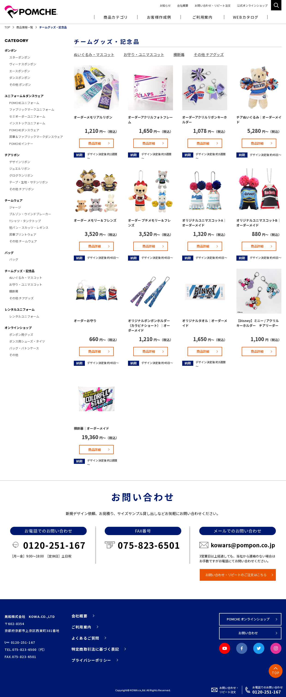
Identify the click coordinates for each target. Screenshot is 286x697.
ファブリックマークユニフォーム (31, 109)
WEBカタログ (246, 17)
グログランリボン (21, 175)
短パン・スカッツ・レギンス (28, 227)
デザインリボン (19, 162)
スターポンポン (19, 57)
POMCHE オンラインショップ (248, 619)
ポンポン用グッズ (21, 334)
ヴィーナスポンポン (22, 64)
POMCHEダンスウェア (24, 130)
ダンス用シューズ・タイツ (27, 341)
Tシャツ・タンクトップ (25, 221)
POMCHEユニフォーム (24, 103)
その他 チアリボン (21, 189)
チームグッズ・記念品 (20, 271)
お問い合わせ (248, 633)
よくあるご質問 (85, 638)
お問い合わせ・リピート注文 (213, 5)
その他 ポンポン (20, 84)
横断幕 (13, 291)
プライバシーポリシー (91, 660)
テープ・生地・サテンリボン (28, 182)
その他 (13, 355)
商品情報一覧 (24, 27)
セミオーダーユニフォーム (27, 116)
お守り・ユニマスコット (25, 284)
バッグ (9, 252)
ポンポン (11, 50)
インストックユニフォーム (27, 123)
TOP (7, 27)
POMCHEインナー (21, 143)
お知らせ (165, 5)
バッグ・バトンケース (24, 348)
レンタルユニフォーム (20, 309)
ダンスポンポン (19, 77)
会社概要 (182, 5)
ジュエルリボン (19, 168)
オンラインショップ (18, 327)
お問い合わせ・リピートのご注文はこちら (236, 574)
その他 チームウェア (23, 241)
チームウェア (14, 200)
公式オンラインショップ (252, 5)
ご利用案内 (81, 627)
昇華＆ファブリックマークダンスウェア (36, 136)
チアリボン (12, 155)
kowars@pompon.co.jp (243, 545)
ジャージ (15, 207)
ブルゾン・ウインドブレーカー (30, 214)
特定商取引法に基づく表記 (95, 649)
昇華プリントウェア (22, 234)
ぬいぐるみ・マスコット (25, 277)
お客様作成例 (159, 17)
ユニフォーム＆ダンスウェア (24, 96)
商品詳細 (94, 143)
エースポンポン (19, 71)
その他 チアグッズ (21, 298)
